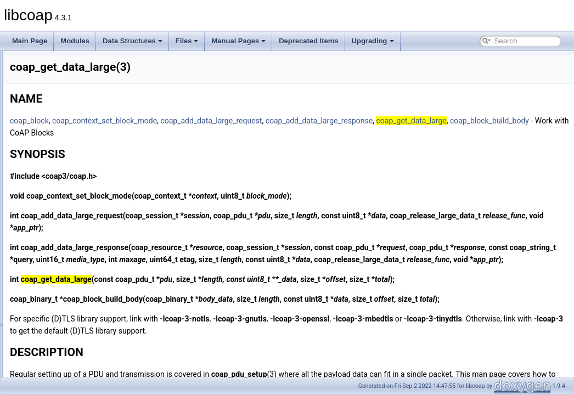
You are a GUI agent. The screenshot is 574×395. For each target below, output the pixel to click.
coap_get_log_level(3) (68, 231)
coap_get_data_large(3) (71, 219)
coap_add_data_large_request (348, 120)
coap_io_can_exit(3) (65, 280)
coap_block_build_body (260, 132)
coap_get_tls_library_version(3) (82, 243)
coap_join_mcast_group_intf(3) (81, 364)
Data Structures (132, 41)
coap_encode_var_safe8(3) (76, 111)
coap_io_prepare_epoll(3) (73, 316)
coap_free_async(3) (65, 171)
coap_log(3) (53, 376)
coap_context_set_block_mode (241, 120)
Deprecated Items (308, 41)
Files (187, 41)
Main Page (29, 41)
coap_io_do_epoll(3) (66, 292)
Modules (74, 41)
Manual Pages (238, 41)
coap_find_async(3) (65, 147)
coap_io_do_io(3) (61, 304)
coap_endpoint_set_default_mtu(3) (87, 123)
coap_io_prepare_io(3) (69, 328)
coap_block (166, 120)
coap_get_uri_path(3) (67, 255)
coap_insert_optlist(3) (67, 268)
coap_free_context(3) (67, 183)
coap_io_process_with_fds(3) (79, 352)
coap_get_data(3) (62, 207)
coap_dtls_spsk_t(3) (65, 87)
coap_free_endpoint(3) (69, 195)
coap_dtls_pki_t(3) (63, 74)
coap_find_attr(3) (61, 159)
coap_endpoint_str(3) (67, 135)
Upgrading (373, 41)
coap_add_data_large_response (456, 120)
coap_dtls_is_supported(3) (75, 62)
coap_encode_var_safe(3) (74, 99)
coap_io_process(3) (65, 340)
